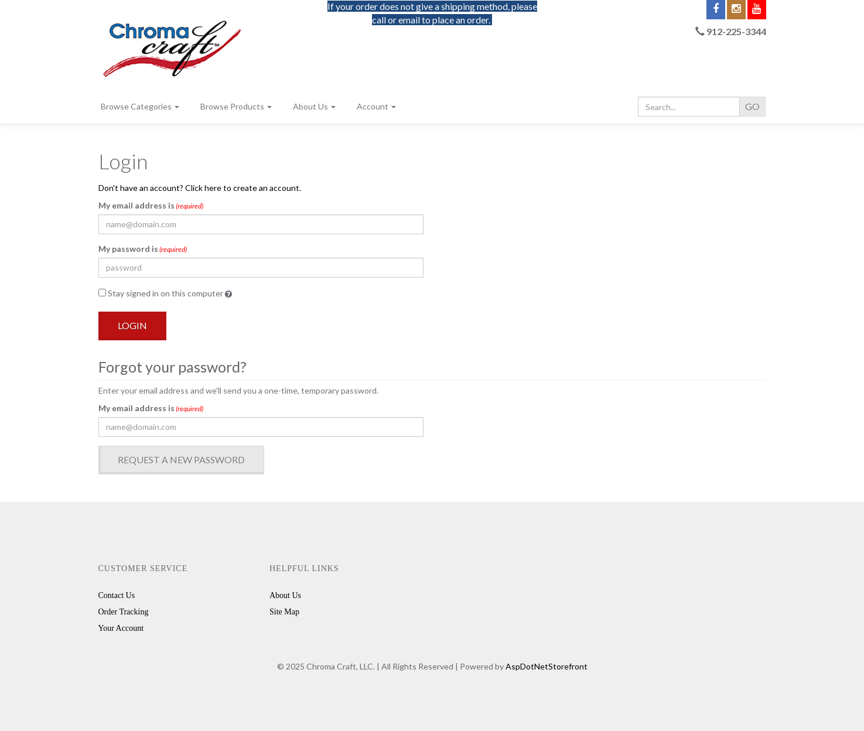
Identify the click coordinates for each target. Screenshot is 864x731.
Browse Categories (140, 106)
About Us (314, 106)
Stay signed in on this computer (165, 293)
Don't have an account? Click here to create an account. (199, 188)
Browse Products (236, 106)
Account (376, 106)
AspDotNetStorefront (547, 666)
